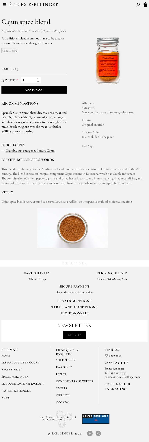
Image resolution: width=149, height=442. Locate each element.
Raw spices (64, 367)
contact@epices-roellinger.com (122, 377)
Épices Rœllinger (34, 4)
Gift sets (63, 395)
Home (5, 355)
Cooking (63, 402)
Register (74, 335)
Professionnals (74, 313)
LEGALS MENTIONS (74, 301)
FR (71, 5)
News (5, 398)
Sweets (61, 388)
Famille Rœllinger (16, 391)
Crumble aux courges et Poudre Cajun (30, 150)
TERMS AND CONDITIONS (74, 307)
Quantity (8, 80)
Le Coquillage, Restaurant (22, 383)
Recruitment (11, 369)
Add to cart (34, 90)
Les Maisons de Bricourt (20, 362)
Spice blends (65, 360)
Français (66, 350)
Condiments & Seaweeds (74, 381)
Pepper (61, 374)
